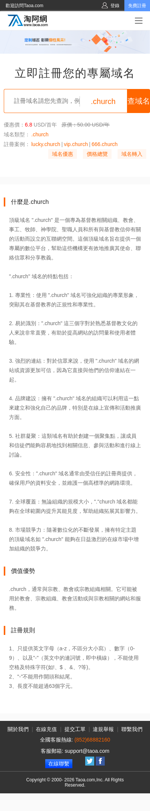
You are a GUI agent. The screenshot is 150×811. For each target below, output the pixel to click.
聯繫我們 (131, 729)
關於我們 (18, 729)
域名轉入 (131, 154)
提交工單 (75, 729)
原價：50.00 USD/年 (85, 125)
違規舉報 (103, 729)
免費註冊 (137, 5)
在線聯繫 (58, 764)
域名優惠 (62, 154)
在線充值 (46, 729)
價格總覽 (97, 154)
